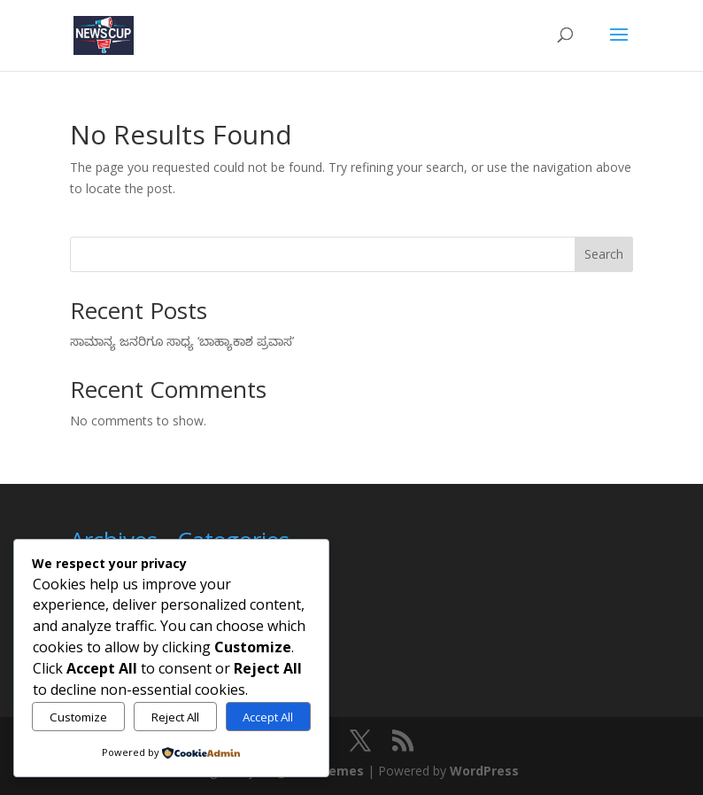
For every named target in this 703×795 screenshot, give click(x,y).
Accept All (268, 717)
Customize (78, 717)
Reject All (175, 717)
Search (603, 254)
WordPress (484, 770)
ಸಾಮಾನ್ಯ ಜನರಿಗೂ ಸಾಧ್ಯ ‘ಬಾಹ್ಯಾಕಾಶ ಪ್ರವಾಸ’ (182, 340)
